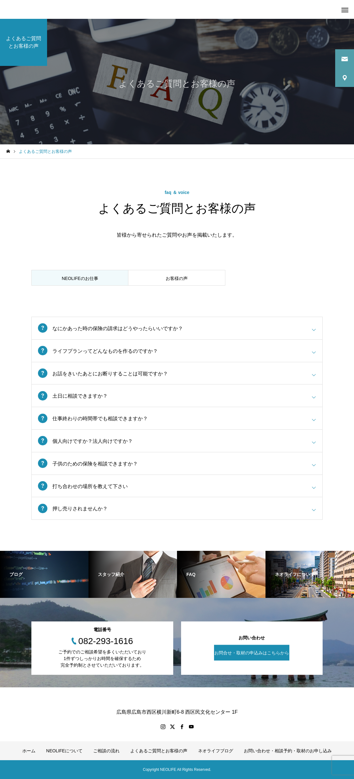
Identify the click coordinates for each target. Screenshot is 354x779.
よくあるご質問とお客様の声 (158, 750)
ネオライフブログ (215, 750)
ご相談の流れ (106, 750)
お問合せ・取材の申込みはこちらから (251, 652)
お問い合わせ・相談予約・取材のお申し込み (288, 750)
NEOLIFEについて (64, 750)
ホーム (28, 750)
